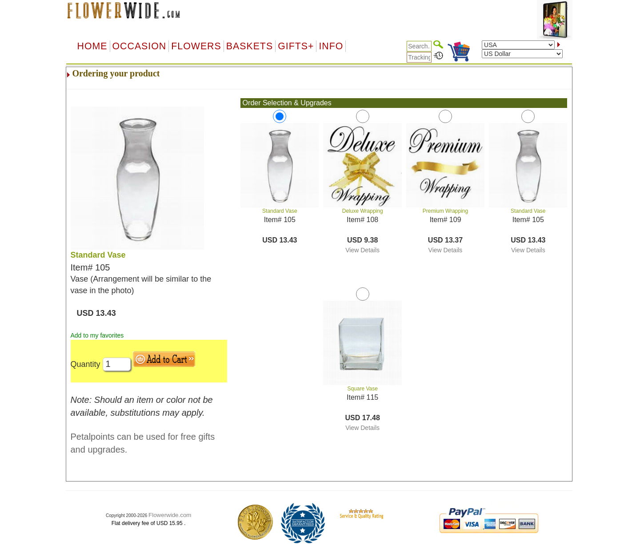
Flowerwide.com (169, 515)
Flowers (196, 46)
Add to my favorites (97, 335)
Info (331, 46)
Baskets (249, 46)
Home (92, 46)
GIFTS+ (296, 46)
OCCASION (139, 46)
